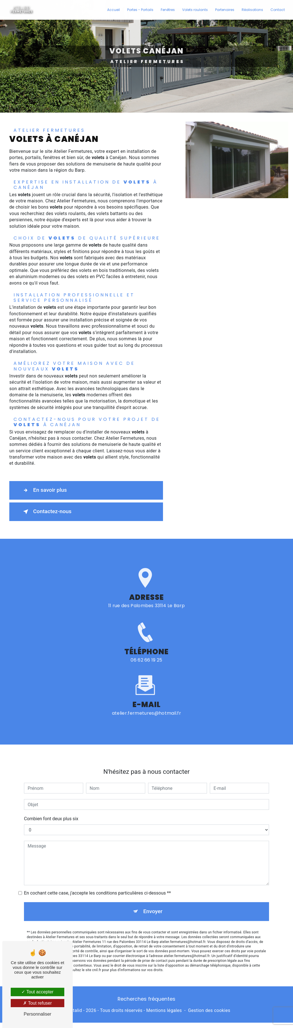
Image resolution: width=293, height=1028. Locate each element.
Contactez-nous (46, 512)
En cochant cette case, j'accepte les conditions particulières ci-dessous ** (97, 886)
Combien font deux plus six (51, 811)
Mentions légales (164, 1010)
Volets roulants (195, 9)
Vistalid (74, 1010)
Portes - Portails (140, 9)
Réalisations (252, 9)
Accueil (113, 9)
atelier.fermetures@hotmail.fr (146, 706)
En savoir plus (44, 490)
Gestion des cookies (209, 1010)
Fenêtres (168, 9)
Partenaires (224, 9)
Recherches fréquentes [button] (146, 999)
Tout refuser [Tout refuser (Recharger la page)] (37, 1003)
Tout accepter (37, 991)
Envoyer (152, 904)
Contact (277, 9)
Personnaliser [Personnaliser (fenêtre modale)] (37, 1014)
